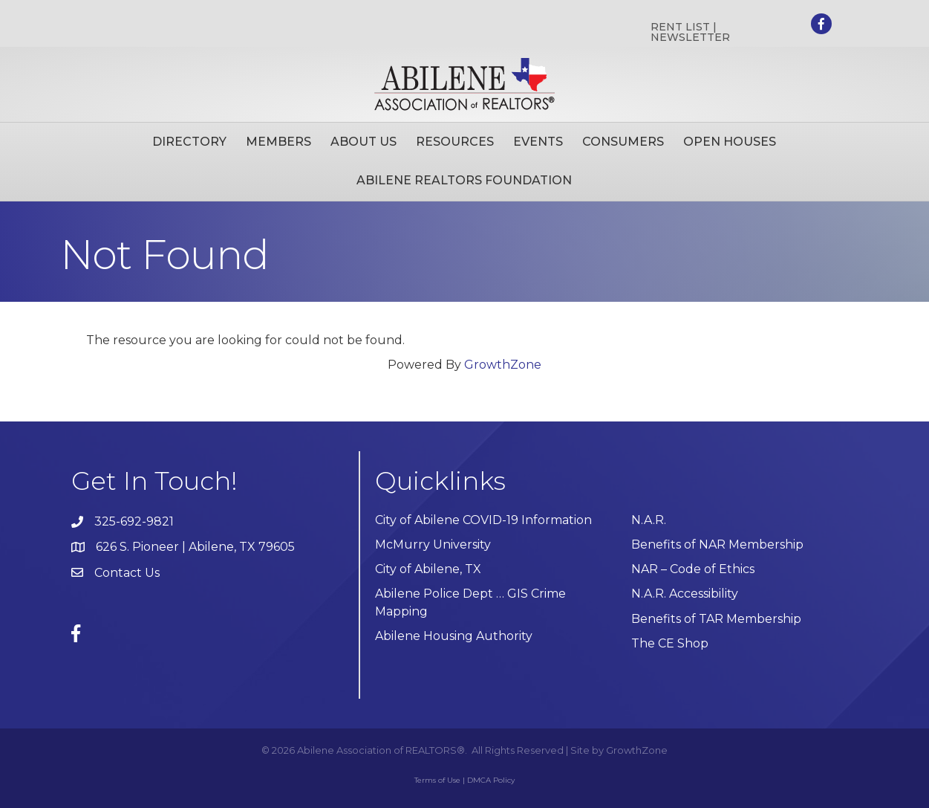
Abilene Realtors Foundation (464, 180)
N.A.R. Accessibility (686, 593)
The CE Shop (669, 643)
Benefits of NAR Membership (717, 544)
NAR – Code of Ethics (692, 569)
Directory (189, 142)
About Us (363, 142)
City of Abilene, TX (428, 569)
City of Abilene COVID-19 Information (483, 520)
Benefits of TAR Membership (716, 619)
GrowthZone (502, 365)
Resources (455, 142)
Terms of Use (437, 780)
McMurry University (433, 544)
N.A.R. (648, 520)
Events (538, 142)
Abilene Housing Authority (453, 636)
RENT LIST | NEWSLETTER (690, 32)
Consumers (623, 142)
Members (278, 142)
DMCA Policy (491, 780)
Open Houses (729, 142)
